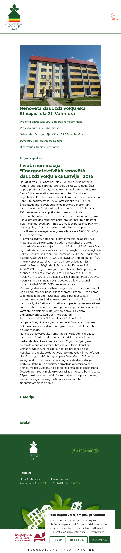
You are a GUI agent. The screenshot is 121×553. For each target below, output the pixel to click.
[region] (80, 528)
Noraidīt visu (77, 539)
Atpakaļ (25, 422)
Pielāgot (57, 539)
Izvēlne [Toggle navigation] (114, 17)
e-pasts (42, 483)
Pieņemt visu (99, 539)
